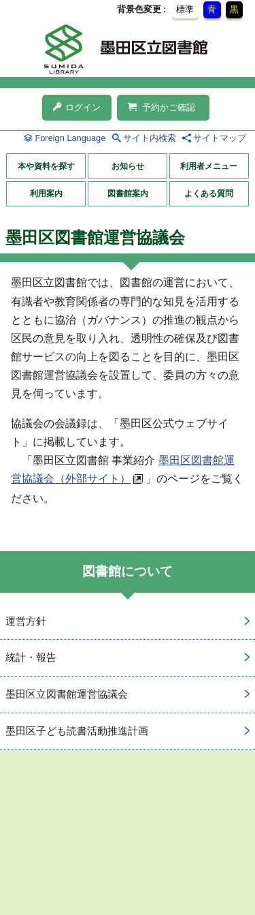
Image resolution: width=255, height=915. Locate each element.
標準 (185, 9)
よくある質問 (208, 193)
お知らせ (128, 166)
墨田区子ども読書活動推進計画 (76, 730)
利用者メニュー (208, 166)
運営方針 (25, 621)
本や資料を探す (46, 166)
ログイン (77, 107)
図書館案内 (127, 193)
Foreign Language (70, 138)
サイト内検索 (149, 138)
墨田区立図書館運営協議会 (66, 694)
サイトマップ (219, 138)
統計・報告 (30, 657)
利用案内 (46, 193)
